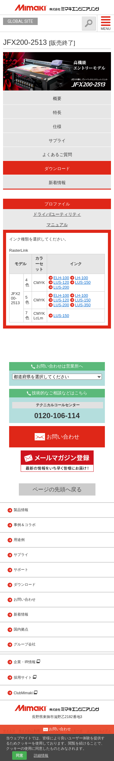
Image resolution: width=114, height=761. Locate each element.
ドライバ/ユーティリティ (57, 214)
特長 (57, 112)
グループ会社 (25, 644)
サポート (21, 569)
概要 (57, 98)
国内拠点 (21, 629)
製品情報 (21, 510)
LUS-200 (61, 287)
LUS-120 (61, 282)
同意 (19, 755)
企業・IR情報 (25, 662)
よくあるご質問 (57, 154)
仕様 (57, 126)
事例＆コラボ (25, 525)
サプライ (57, 140)
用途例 (19, 540)
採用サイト (23, 677)
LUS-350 (83, 305)
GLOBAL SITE (20, 21)
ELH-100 (61, 278)
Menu (105, 23)
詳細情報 (41, 755)
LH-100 (81, 278)
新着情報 (57, 182)
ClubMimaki (24, 693)
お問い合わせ (25, 599)
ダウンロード (57, 168)
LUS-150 (83, 282)
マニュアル (57, 224)
